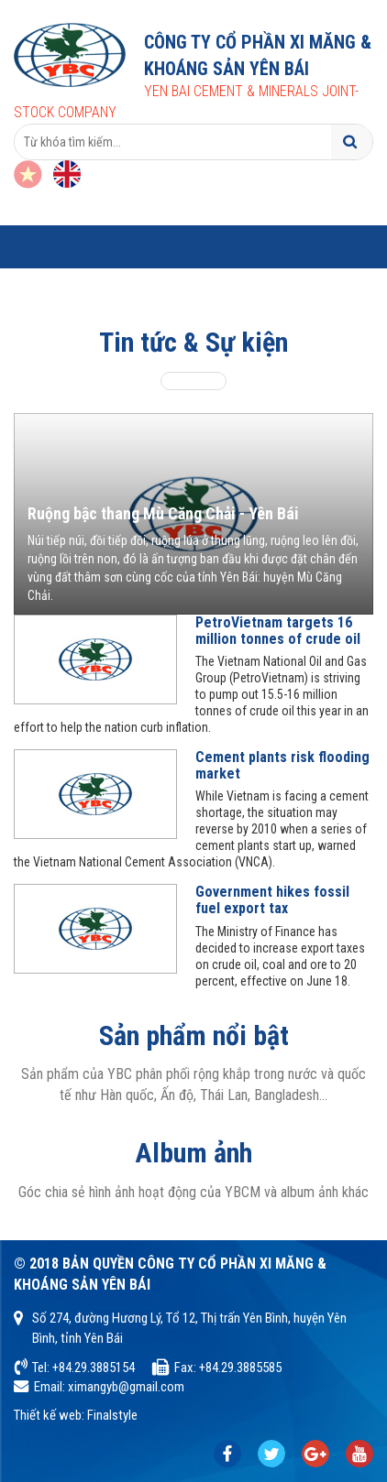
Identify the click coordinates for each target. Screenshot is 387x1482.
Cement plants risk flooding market (282, 765)
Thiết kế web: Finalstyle (76, 1415)
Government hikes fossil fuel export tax (272, 900)
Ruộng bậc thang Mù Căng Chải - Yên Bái (163, 513)
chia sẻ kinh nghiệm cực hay (271, 1454)
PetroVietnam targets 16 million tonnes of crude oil (277, 631)
